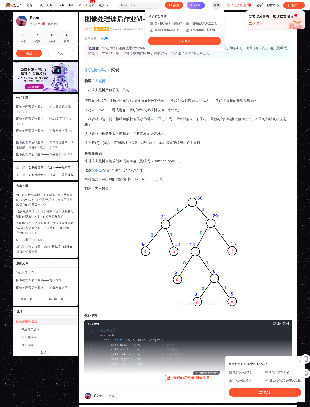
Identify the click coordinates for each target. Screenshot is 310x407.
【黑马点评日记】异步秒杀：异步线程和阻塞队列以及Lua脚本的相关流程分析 (45, 214)
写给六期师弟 (25, 272)
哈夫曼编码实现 (26, 321)
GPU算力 (86, 3)
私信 (61, 53)
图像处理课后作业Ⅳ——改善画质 (44, 154)
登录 (216, 5)
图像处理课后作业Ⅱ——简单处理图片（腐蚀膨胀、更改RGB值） (45, 145)
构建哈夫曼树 (30, 329)
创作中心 (273, 5)
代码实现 (27, 345)
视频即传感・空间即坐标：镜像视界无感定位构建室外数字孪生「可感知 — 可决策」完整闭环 (45, 228)
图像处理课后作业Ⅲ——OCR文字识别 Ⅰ (44, 121)
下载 (40, 5)
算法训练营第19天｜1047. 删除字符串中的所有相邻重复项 (44, 249)
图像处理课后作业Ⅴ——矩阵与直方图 (44, 133)
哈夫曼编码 (29, 337)
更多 (103, 5)
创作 (294, 5)
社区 (50, 5)
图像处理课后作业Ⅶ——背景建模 (51, 175)
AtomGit (65, 5)
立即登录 (184, 41)
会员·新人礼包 (239, 5)
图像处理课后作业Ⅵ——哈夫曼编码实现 (43, 109)
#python (105, 38)
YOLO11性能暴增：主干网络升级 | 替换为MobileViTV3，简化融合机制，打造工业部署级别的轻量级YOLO (44, 200)
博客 (29, 5)
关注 (112, 396)
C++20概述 (29, 240)
